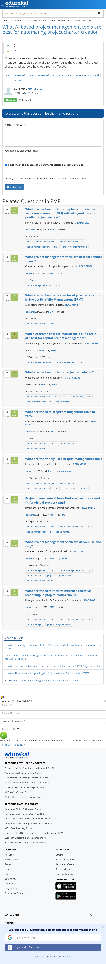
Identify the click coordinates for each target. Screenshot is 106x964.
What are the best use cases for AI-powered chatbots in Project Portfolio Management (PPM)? (63, 297)
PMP (30, 89)
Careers (59, 854)
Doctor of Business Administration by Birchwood (28, 818)
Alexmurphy (65, 471)
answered (30, 229)
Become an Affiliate (64, 864)
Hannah (64, 558)
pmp (61, 75)
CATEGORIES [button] (48, 914)
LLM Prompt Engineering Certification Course (26, 777)
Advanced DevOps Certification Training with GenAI (29, 768)
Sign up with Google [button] (22, 937)
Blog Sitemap (11, 888)
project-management (15, 75)
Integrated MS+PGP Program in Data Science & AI (28, 823)
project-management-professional (83, 75)
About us (9, 854)
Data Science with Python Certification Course (27, 782)
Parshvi (39, 89)
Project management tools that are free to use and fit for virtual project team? (62, 500)
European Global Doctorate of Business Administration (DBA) (34, 833)
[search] (99, 13)
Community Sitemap (15, 893)
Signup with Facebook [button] (23, 947)
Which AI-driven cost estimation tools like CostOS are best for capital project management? (61, 336)
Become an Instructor (65, 859)
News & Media (12, 859)
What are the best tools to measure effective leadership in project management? (58, 593)
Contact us (10, 869)
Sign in (67, 956)
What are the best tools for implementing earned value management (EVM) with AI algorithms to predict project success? (61, 213)
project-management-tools (42, 75)
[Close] (103, 927)
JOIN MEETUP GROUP (13, 744)
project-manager (13, 80)
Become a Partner (63, 869)
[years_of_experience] (53, 721)
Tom (63, 514)
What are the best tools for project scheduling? (59, 372)
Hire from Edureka (64, 873)
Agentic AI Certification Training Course (23, 772)
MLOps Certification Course (18, 792)
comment (26, 100)
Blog (7, 873)
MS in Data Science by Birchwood (20, 828)
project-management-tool (71, 241)
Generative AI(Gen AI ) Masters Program (24, 809)
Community (10, 878)
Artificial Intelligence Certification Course (24, 797)
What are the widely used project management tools (63, 459)
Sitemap (9, 883)
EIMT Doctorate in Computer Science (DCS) (25, 842)
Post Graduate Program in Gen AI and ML (24, 813)
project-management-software (41, 580)
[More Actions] (99, 100)
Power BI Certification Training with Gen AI (25, 787)
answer (11, 100)
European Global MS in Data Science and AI (25, 837)
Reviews (9, 864)
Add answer (16, 187)
